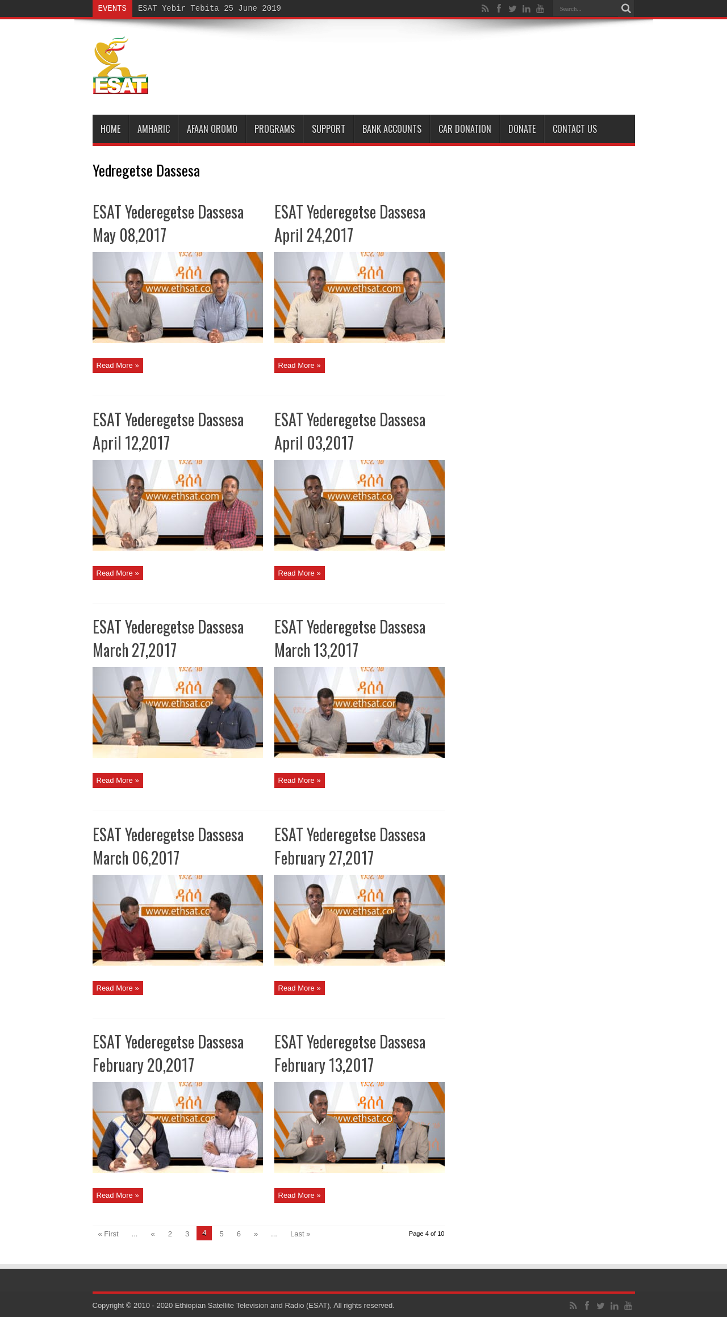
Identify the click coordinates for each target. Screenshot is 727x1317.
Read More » (118, 365)
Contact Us (575, 129)
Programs (274, 129)
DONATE (522, 129)
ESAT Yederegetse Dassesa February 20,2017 (168, 1053)
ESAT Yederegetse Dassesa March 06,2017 (168, 846)
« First (108, 1234)
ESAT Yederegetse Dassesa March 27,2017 (168, 638)
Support (328, 129)
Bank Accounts (391, 129)
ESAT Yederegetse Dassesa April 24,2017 (349, 223)
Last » (300, 1234)
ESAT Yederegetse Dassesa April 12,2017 (168, 431)
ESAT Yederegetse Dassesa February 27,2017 (349, 846)
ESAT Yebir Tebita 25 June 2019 (209, 8)
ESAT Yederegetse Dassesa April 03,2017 (349, 431)
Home (110, 129)
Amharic (153, 129)
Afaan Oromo (212, 129)
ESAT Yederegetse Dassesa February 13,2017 (349, 1053)
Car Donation (464, 129)
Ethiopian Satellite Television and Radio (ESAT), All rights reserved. (285, 1305)
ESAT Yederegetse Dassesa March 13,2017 (349, 638)
